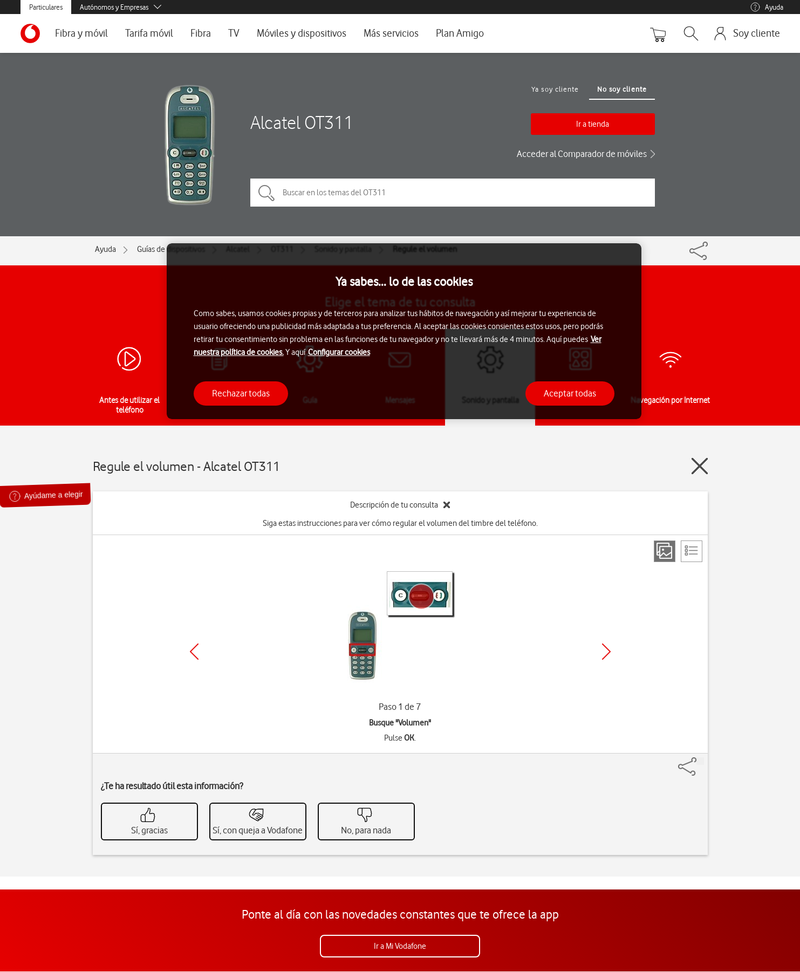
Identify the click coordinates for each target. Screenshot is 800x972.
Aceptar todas (570, 393)
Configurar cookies (339, 352)
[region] (404, 331)
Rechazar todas (241, 393)
